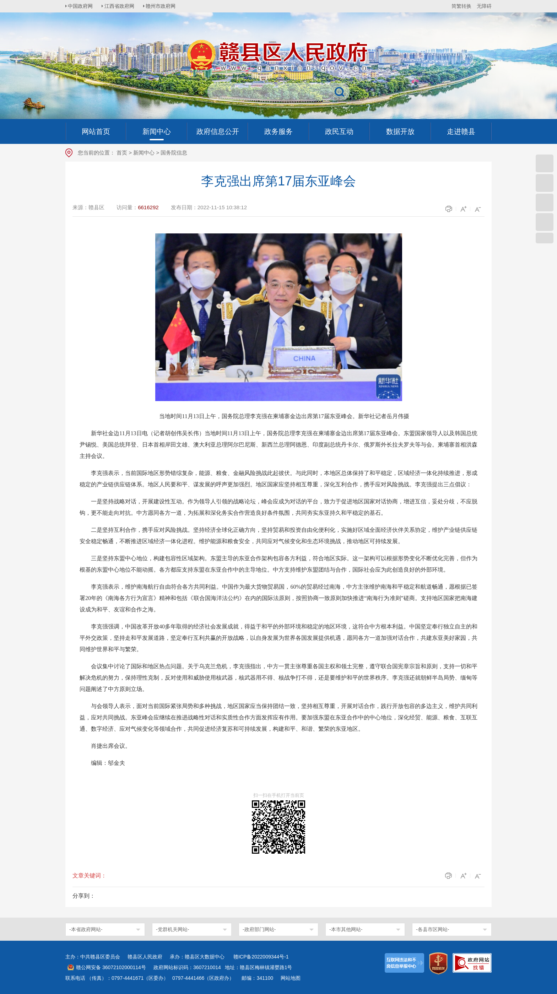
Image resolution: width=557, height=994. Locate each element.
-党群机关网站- (172, 929)
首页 (122, 153)
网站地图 (291, 978)
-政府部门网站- (259, 929)
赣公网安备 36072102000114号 (111, 967)
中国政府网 (81, 6)
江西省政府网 (121, 6)
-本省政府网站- (85, 929)
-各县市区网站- (432, 929)
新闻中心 (144, 153)
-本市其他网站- (345, 929)
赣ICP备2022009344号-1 (261, 957)
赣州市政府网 (163, 6)
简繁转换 (461, 6)
